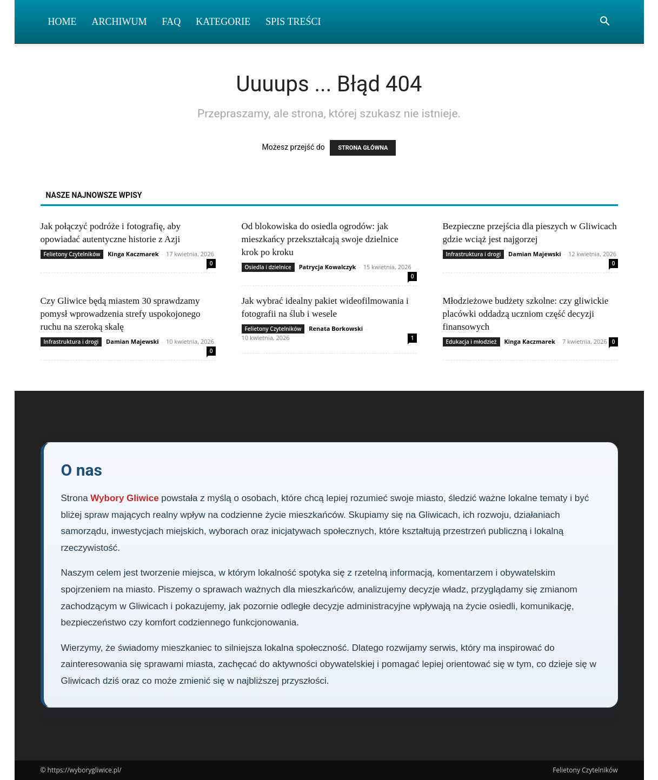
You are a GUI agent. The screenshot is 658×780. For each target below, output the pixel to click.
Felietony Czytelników (72, 254)
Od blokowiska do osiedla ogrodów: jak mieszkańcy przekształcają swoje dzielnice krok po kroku (320, 239)
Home (62, 21)
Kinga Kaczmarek (133, 254)
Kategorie (223, 21)
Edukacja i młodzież (471, 341)
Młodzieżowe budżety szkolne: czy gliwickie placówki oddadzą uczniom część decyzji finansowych (526, 314)
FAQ (171, 21)
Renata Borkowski (336, 328)
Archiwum (119, 21)
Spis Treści (293, 21)
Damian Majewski (534, 254)
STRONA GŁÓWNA (363, 147)
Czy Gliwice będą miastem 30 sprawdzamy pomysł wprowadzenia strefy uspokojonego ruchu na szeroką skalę (121, 314)
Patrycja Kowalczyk (327, 267)
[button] (605, 22)
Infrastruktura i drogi (473, 254)
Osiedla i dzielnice (268, 267)
